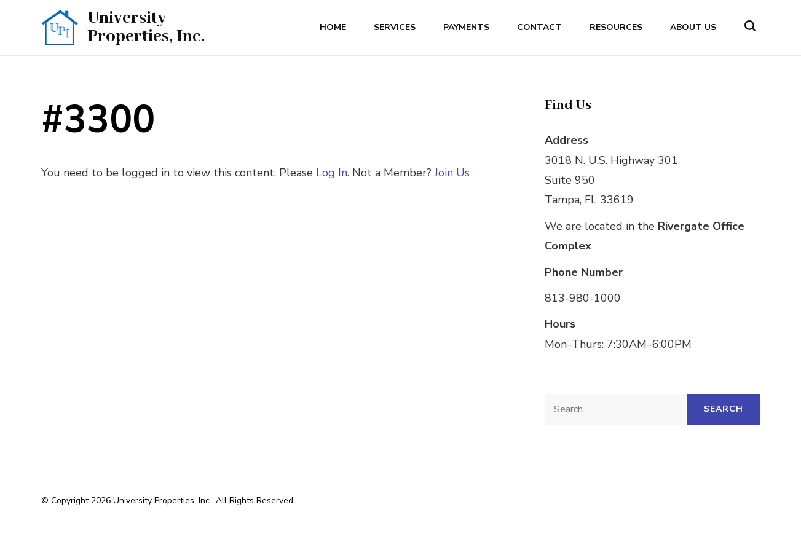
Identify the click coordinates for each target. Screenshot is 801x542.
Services (395, 27)
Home (333, 27)
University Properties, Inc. (146, 27)
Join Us (452, 172)
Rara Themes (437, 500)
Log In (331, 172)
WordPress (62, 516)
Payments (466, 27)
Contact (539, 27)
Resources (616, 27)
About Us (693, 27)
